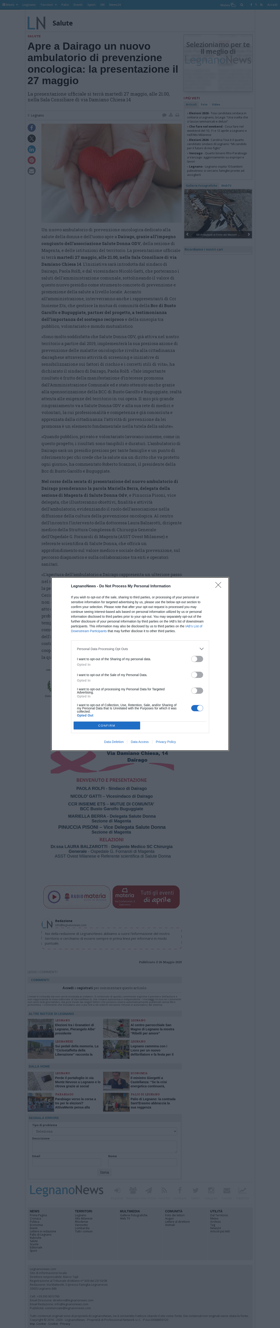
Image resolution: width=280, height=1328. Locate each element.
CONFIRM (106, 725)
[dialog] (140, 664)
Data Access (140, 742)
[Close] (219, 586)
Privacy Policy (166, 742)
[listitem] (140, 648)
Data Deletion (114, 742)
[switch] (197, 659)
